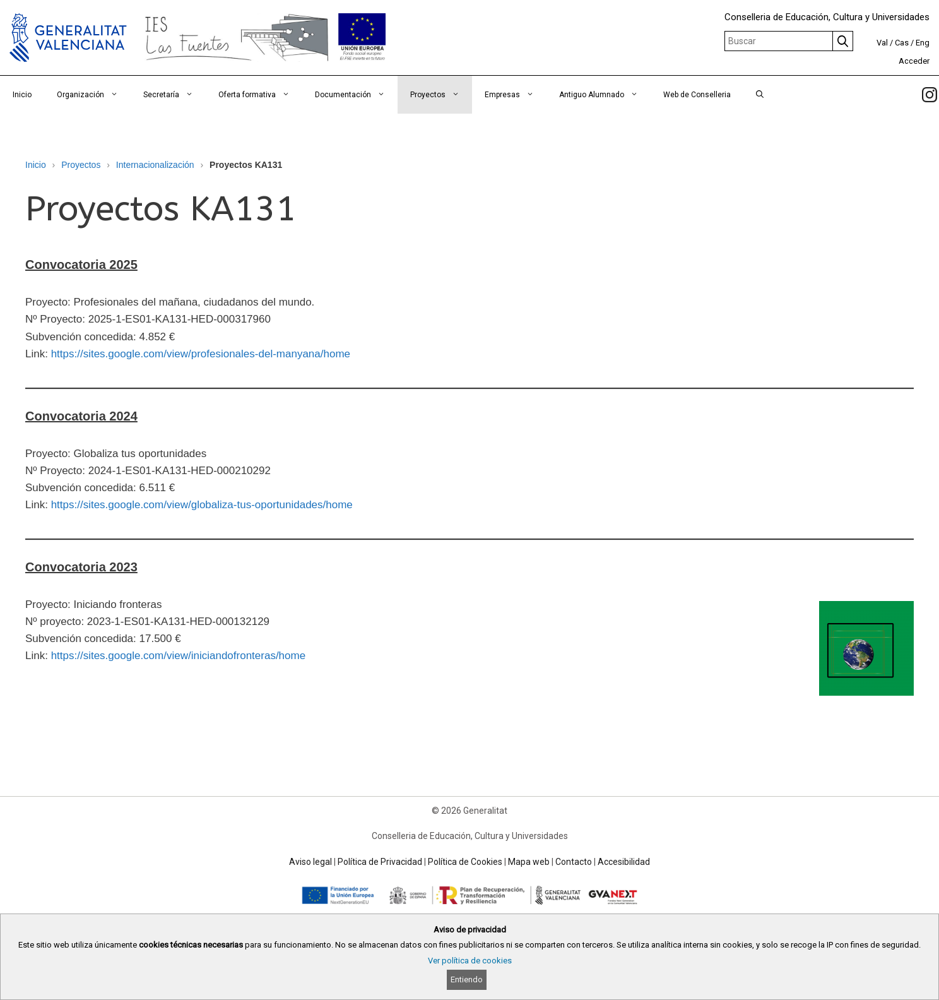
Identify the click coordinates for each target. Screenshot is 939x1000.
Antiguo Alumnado (605, 95)
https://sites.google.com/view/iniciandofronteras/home (178, 656)
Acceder (914, 61)
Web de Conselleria (697, 94)
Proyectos (441, 95)
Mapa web (529, 862)
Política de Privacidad (380, 862)
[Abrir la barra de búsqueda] (759, 95)
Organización (94, 95)
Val (882, 42)
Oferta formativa (260, 95)
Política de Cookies (465, 862)
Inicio (22, 94)
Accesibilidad (624, 862)
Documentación (356, 95)
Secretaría (174, 95)
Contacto (573, 862)
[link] (929, 94)
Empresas (515, 95)
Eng (923, 42)
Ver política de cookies (470, 960)
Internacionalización (155, 165)
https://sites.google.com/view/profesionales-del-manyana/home (200, 354)
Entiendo (467, 979)
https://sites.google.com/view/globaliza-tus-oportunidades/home (202, 505)
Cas (902, 42)
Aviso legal (310, 862)
